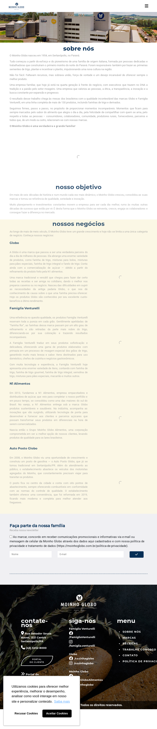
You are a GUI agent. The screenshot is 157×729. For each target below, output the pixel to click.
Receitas (130, 643)
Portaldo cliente (37, 660)
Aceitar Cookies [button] (57, 713)
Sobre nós (132, 631)
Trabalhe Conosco (139, 649)
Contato (130, 655)
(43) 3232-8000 (34, 647)
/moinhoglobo (81, 684)
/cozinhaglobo (81, 658)
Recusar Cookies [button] (26, 713)
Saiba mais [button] (62, 701)
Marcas (129, 637)
